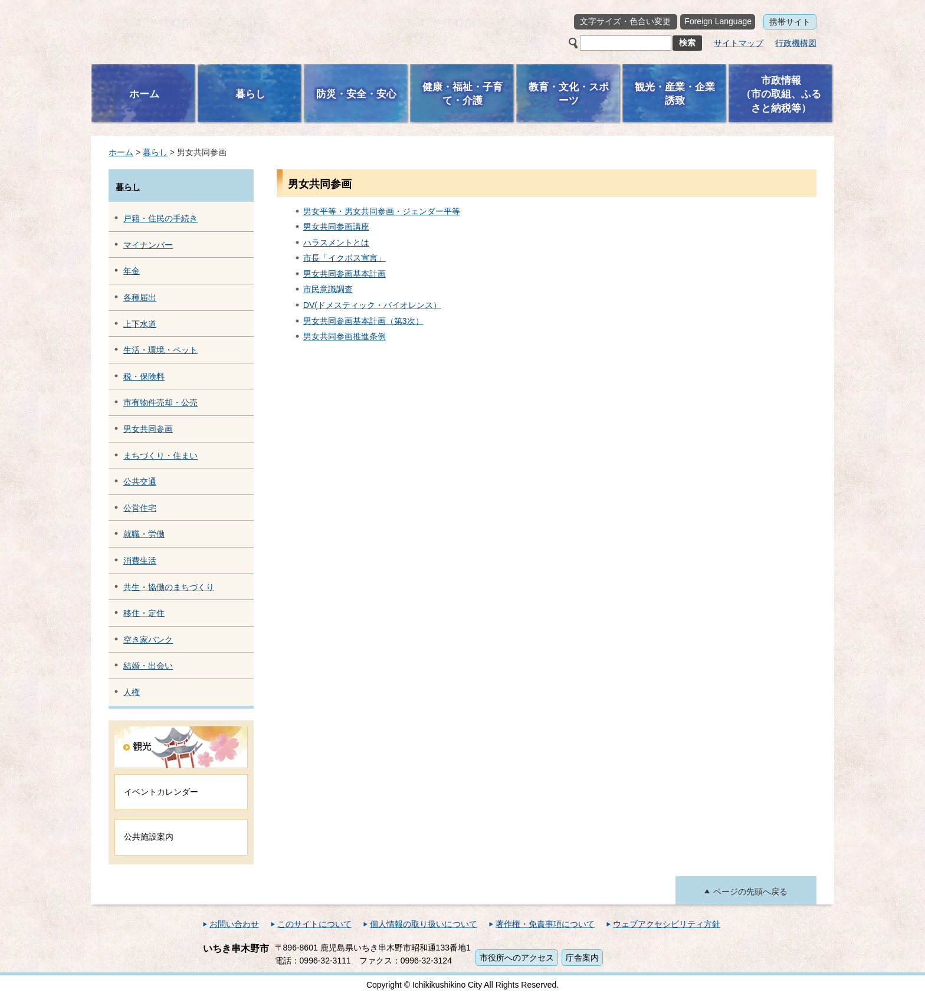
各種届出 (139, 297)
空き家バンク (148, 639)
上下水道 (139, 324)
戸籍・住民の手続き (160, 218)
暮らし (155, 152)
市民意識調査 (328, 289)
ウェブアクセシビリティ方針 (666, 924)
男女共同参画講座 (336, 226)
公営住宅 (139, 508)
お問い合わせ (234, 924)
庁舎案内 (582, 957)
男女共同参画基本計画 (344, 273)
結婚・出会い (148, 665)
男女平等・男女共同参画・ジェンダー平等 (381, 211)
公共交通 (139, 481)
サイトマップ (738, 43)
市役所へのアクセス (517, 957)
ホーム (121, 152)
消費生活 (139, 560)
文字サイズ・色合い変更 (625, 21)
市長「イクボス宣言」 (344, 258)
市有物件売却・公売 (160, 402)
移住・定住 (144, 613)
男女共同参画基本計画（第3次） (363, 321)
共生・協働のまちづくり (168, 587)
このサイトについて (314, 924)
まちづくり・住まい (160, 455)
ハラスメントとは (336, 242)
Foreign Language (718, 21)
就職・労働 (144, 534)
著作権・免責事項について (545, 924)
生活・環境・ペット (160, 350)
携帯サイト (790, 22)
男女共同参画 (148, 429)
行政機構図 (795, 43)
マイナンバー (148, 245)
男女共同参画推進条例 (344, 336)
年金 (131, 271)
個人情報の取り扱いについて (423, 924)
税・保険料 (144, 376)
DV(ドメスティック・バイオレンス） (372, 305)
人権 (131, 692)
